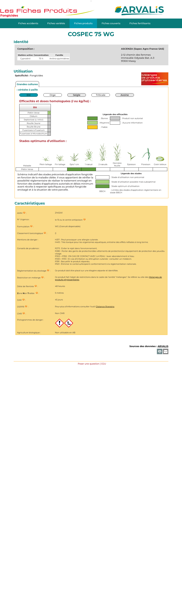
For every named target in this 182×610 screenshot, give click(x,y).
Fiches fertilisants (139, 23)
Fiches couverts (111, 23)
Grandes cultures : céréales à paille (27, 85)
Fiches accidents (28, 23)
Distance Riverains (105, 306)
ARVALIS (163, 346)
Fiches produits (83, 23)
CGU (103, 363)
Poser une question (88, 363)
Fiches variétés (56, 23)
